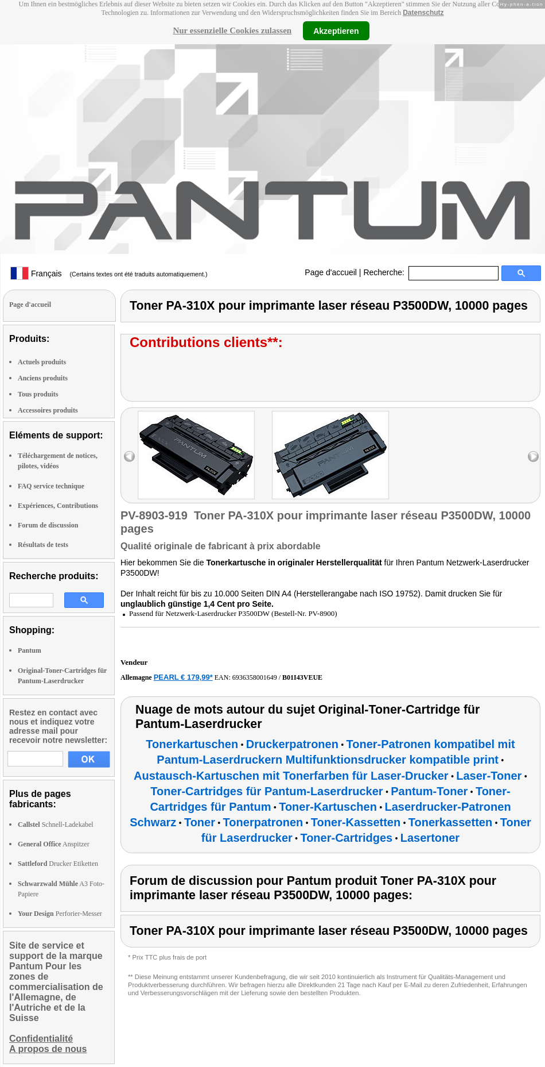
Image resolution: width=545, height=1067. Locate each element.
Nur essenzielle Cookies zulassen (232, 30)
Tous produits (38, 394)
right (533, 456)
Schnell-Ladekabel (56, 825)
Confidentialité (41, 1038)
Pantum (29, 650)
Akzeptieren (336, 30)
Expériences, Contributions (58, 506)
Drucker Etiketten (58, 864)
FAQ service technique (51, 486)
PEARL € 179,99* (183, 677)
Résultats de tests (43, 545)
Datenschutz (423, 13)
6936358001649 (254, 677)
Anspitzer (53, 844)
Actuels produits (42, 362)
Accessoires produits (48, 410)
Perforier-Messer (60, 914)
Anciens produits (43, 378)
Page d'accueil (331, 272)
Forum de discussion (48, 525)
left (129, 456)
